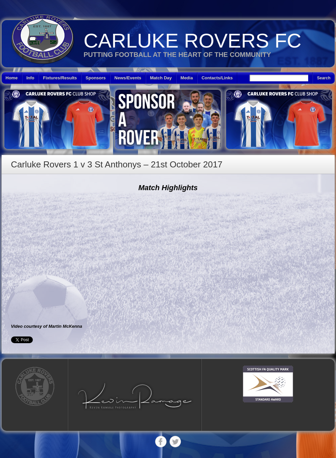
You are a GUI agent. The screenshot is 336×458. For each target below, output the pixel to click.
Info (30, 77)
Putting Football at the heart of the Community (177, 54)
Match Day (161, 77)
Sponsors (96, 77)
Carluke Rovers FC (192, 40)
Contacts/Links (217, 77)
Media (187, 77)
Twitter (175, 442)
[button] (134, 396)
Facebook (161, 442)
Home (12, 77)
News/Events (128, 77)
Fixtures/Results (60, 77)
